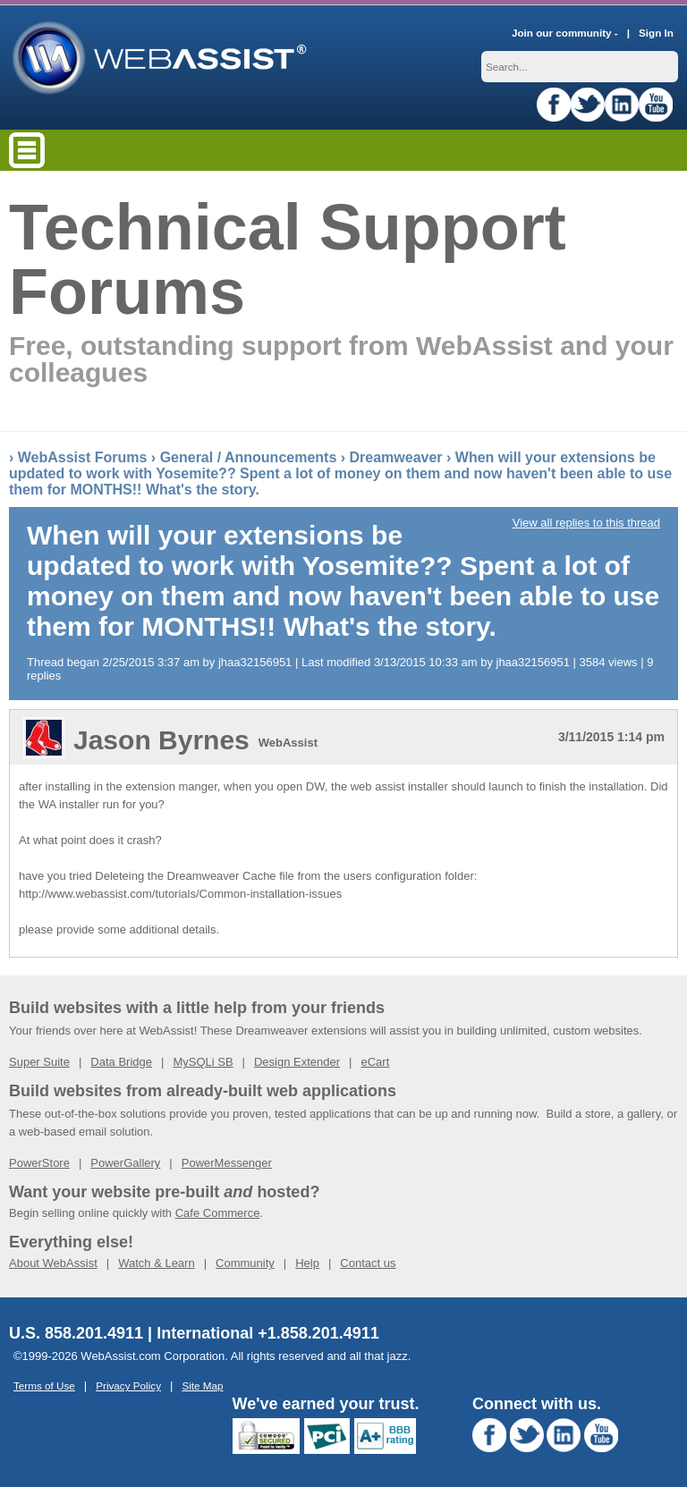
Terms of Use (44, 1380)
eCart (374, 1056)
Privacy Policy (128, 1380)
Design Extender (297, 1056)
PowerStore (39, 1157)
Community (245, 1257)
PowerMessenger (227, 1157)
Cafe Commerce (217, 1207)
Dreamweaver (396, 452)
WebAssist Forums (83, 452)
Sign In (656, 27)
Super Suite (39, 1056)
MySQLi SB (203, 1056)
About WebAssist (53, 1257)
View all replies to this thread (586, 517)
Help (307, 1257)
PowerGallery (125, 1157)
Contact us (367, 1257)
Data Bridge (121, 1056)
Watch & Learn (156, 1257)
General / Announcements (248, 452)
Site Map (202, 1380)
